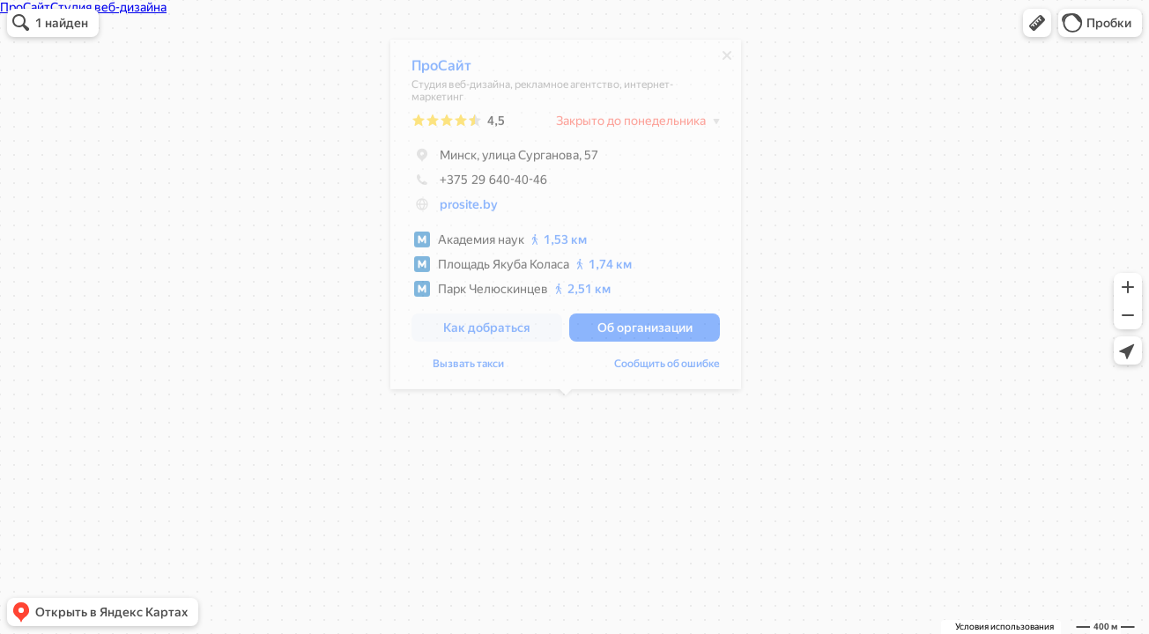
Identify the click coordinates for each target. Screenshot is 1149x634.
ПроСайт (441, 70)
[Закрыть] (727, 60)
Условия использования (1004, 626)
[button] (1037, 23)
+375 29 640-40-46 (479, 184)
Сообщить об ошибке (667, 368)
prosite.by (469, 209)
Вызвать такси (468, 368)
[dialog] (565, 219)
